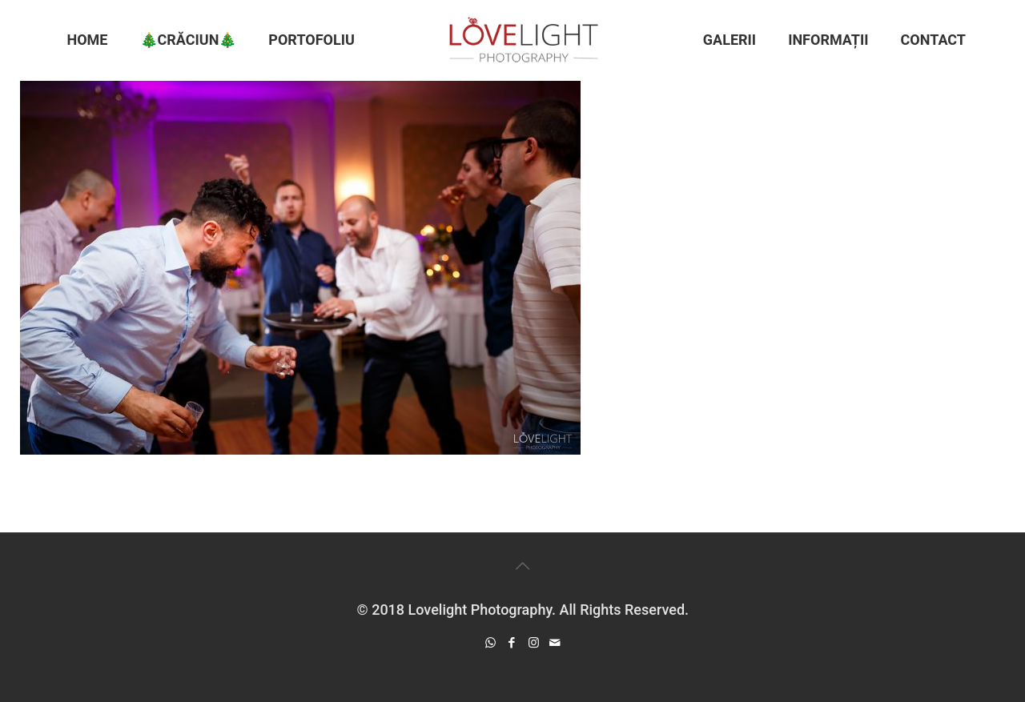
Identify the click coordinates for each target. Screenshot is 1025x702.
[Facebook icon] (512, 643)
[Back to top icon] (523, 566)
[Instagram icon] (533, 643)
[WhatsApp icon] (490, 643)
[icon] (555, 643)
